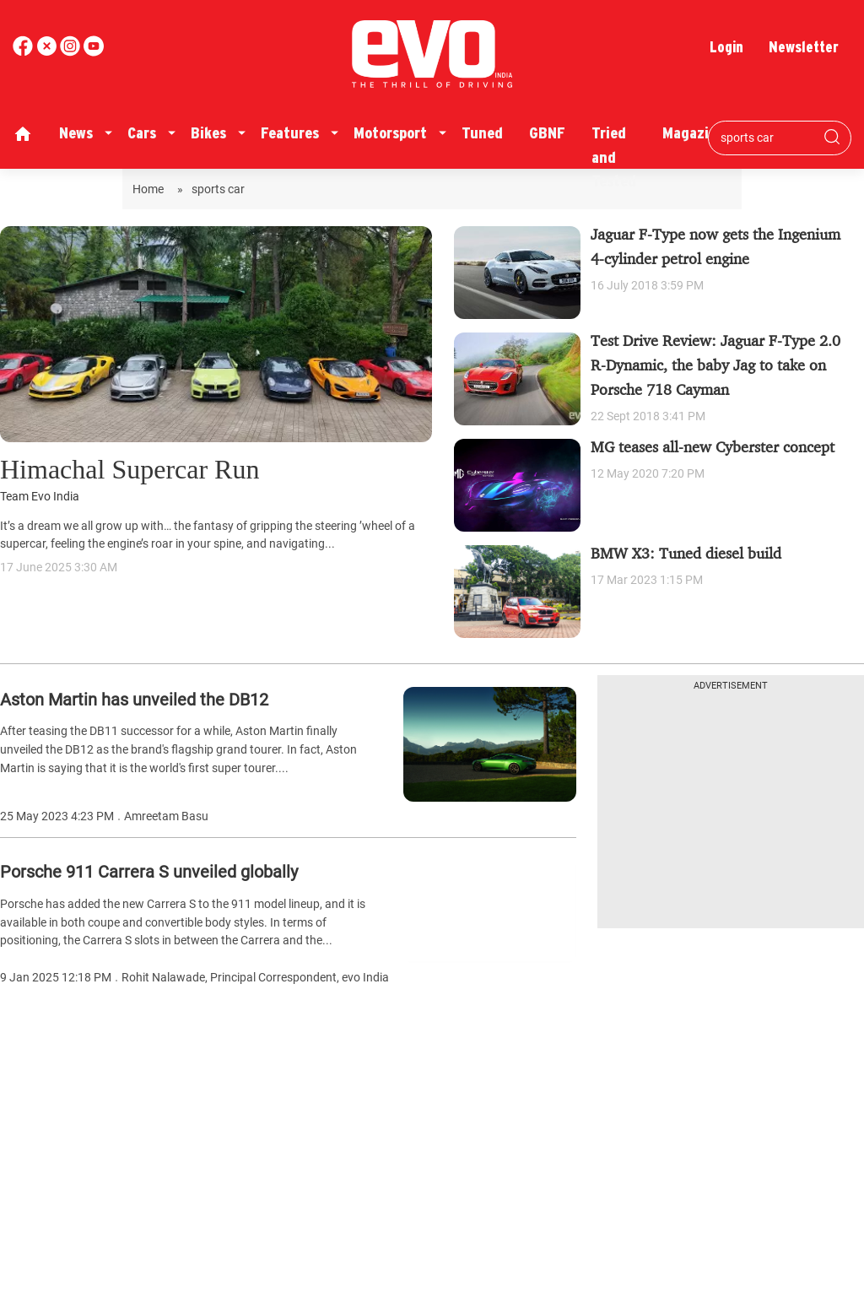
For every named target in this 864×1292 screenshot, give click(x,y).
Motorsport (390, 133)
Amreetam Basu (166, 816)
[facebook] (24, 52)
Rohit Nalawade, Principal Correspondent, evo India (255, 977)
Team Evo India (39, 496)
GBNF (547, 133)
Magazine (693, 133)
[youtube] (72, 52)
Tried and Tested (613, 157)
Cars (141, 133)
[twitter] (48, 52)
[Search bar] (767, 137)
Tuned (482, 133)
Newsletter (804, 47)
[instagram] (94, 52)
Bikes (208, 133)
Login (726, 47)
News (76, 133)
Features (290, 133)
